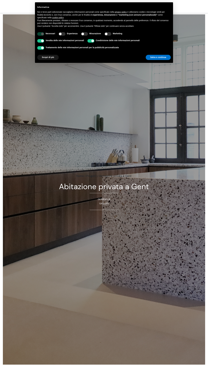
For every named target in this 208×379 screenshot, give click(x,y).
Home (80, 176)
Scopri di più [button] (48, 57)
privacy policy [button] (121, 12)
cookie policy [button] (58, 17)
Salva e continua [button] (158, 57)
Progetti (91, 176)
